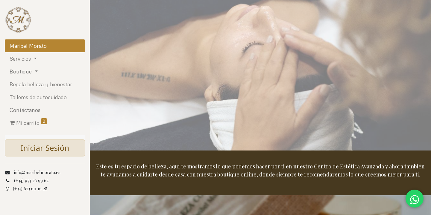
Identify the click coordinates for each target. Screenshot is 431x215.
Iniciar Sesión (45, 147)
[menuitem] (45, 45)
